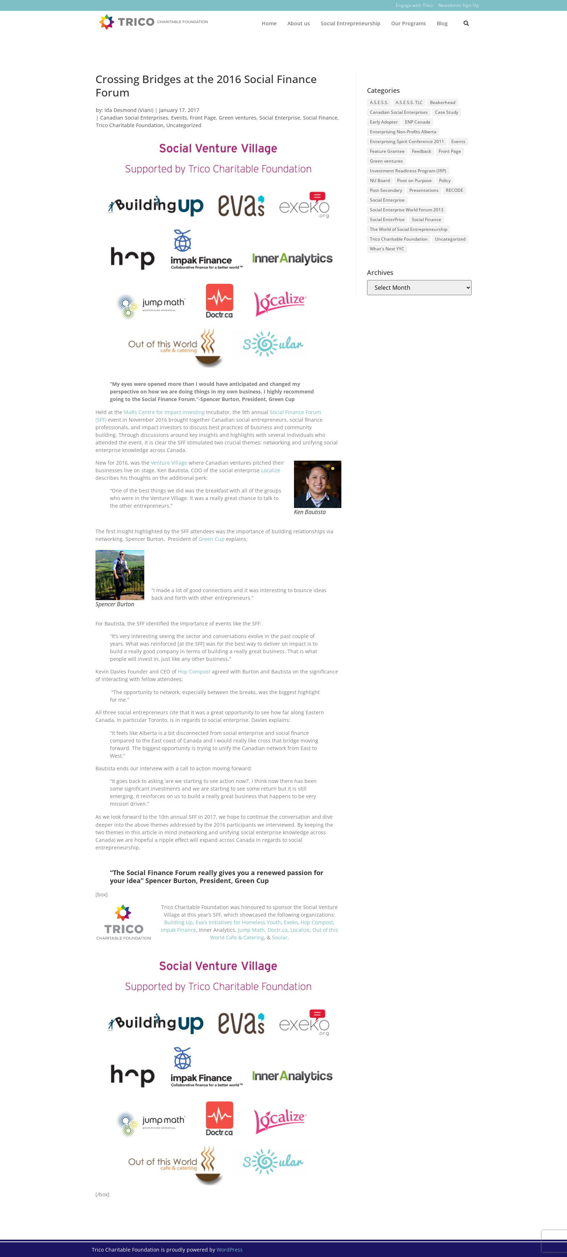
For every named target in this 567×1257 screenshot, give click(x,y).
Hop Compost (194, 671)
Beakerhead (442, 102)
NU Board (380, 180)
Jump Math (251, 929)
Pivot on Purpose (414, 180)
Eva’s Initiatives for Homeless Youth (238, 922)
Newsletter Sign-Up (458, 5)
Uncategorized (183, 125)
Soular (279, 937)
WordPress (230, 1249)
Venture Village (169, 462)
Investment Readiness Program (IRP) (408, 171)
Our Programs (408, 23)
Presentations (424, 190)
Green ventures (237, 117)
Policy (445, 180)
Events (179, 117)
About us (298, 23)
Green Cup (212, 538)
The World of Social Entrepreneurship (408, 229)
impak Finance (178, 929)
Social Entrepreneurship (350, 23)
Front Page (203, 117)
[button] (466, 23)
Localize (270, 470)
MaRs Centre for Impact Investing (163, 412)
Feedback (421, 151)
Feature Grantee (387, 151)
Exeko (291, 922)
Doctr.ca (277, 929)
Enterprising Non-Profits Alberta (403, 132)
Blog (442, 23)
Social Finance (320, 117)
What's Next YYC (387, 249)
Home (269, 23)
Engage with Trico (414, 5)
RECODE (454, 190)
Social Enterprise (279, 117)
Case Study (446, 112)
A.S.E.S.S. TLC (409, 102)
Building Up (178, 922)
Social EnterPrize (387, 219)
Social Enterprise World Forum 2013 (406, 210)
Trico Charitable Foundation (129, 125)
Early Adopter (384, 122)
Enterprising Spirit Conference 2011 (407, 141)
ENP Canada (417, 122)
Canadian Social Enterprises (134, 117)
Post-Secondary (386, 190)
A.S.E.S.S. (379, 102)
